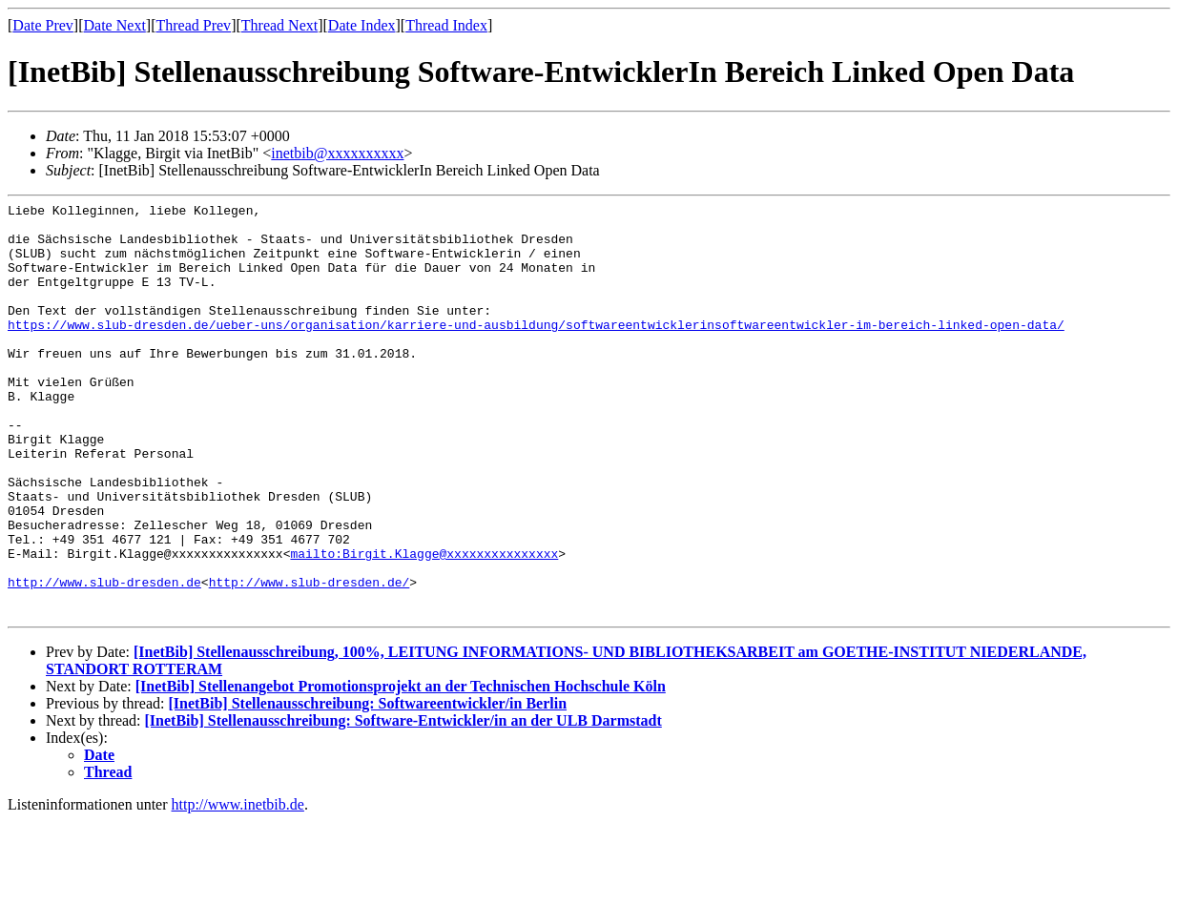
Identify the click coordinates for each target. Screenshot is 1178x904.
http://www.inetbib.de (238, 887)
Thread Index (446, 25)
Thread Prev (193, 25)
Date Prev (42, 25)
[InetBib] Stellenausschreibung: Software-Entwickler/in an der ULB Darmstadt (403, 803)
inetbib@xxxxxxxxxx (337, 153)
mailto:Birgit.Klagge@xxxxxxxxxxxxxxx (424, 624)
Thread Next (279, 25)
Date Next (115, 25)
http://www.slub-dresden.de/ (309, 659)
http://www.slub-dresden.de (104, 659)
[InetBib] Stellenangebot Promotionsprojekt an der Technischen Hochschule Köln (400, 769)
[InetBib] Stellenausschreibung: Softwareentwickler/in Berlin (367, 786)
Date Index (362, 25)
